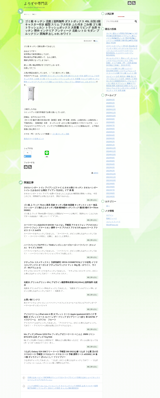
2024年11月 (111, 151)
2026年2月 (110, 103)
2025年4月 (110, 135)
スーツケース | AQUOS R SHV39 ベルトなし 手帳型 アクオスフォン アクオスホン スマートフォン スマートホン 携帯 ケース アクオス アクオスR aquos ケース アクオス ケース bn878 (61, 228)
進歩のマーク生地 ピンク (34, 139)
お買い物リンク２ (32, 300)
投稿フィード (111, 218)
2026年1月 (110, 106)
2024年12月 (111, 148)
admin (95, 173)
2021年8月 (110, 187)
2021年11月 (111, 177)
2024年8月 (110, 161)
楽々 (96, 41)
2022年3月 (110, 167)
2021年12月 (111, 174)
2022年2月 (110, 171)
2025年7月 (110, 126)
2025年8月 (110, 122)
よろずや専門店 (36, 3)
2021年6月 (110, 193)
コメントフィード (113, 222)
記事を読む (93, 200)
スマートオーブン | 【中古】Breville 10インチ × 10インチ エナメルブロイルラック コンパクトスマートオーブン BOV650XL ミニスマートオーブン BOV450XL (121, 50)
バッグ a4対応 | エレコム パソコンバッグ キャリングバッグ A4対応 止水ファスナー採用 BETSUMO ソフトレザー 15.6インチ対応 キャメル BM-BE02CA (60, 386)
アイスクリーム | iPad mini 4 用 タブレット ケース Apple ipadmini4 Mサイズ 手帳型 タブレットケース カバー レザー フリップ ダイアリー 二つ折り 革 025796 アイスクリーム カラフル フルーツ (61, 317)
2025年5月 (110, 132)
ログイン (109, 215)
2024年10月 (111, 155)
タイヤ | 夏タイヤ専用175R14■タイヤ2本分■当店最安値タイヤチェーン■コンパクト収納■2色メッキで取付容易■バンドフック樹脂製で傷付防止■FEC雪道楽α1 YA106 (122, 38)
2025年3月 (110, 138)
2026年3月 (110, 100)
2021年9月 (110, 184)
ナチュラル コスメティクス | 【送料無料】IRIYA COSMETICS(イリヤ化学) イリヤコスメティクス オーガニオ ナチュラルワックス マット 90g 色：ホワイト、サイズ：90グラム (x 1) (61, 265)
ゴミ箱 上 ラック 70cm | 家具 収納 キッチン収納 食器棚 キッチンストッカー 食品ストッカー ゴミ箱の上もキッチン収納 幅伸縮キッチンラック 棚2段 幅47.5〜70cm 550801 (61, 208)
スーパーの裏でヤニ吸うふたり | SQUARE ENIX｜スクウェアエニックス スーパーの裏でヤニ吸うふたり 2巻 (121, 71)
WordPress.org (112, 225)
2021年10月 (111, 180)
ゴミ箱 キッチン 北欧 (60, 134)
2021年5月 (110, 196)
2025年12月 (111, 109)
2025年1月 (110, 145)
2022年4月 (110, 164)
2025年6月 (110, 129)
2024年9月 (110, 158)
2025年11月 (111, 113)
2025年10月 (111, 116)
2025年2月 (110, 142)
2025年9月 (110, 119)
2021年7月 (110, 190)
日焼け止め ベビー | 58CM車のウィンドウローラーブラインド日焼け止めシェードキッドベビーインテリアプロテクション (61, 378)
